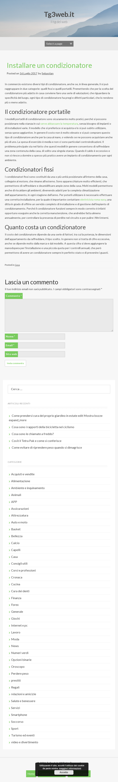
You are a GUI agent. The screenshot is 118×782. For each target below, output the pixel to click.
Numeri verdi (19, 653)
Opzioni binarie (21, 659)
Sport (14, 728)
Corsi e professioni (23, 570)
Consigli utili (19, 563)
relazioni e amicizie (23, 694)
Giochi (15, 618)
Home (31, 773)
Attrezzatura (19, 515)
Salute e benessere (23, 701)
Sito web (11, 354)
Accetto (63, 772)
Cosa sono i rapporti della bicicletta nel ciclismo (43, 427)
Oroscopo (18, 666)
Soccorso (17, 721)
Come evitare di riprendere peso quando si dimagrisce (47, 447)
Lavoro (15, 632)
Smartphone (19, 714)
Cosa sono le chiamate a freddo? (33, 434)
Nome (10, 336)
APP (14, 501)
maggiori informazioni (70, 768)
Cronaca (16, 577)
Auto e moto (19, 522)
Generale (17, 611)
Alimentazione (20, 481)
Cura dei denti (20, 591)
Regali (15, 687)
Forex (15, 604)
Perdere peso (20, 673)
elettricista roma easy (93, 199)
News (15, 646)
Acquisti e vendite (23, 474)
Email (10, 345)
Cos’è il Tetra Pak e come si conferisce (36, 440)
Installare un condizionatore (49, 65)
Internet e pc (19, 625)
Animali (16, 495)
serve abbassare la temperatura (59, 123)
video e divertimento (24, 742)
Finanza (16, 598)
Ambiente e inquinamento (28, 488)
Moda (15, 639)
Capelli (15, 550)
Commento (14, 295)
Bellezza (16, 536)
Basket (16, 529)
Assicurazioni (20, 508)
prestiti (16, 680)
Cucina (15, 584)
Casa (17, 264)
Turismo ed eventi (23, 735)
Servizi (15, 708)
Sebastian (48, 73)
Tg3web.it (59, 14)
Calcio (15, 543)
